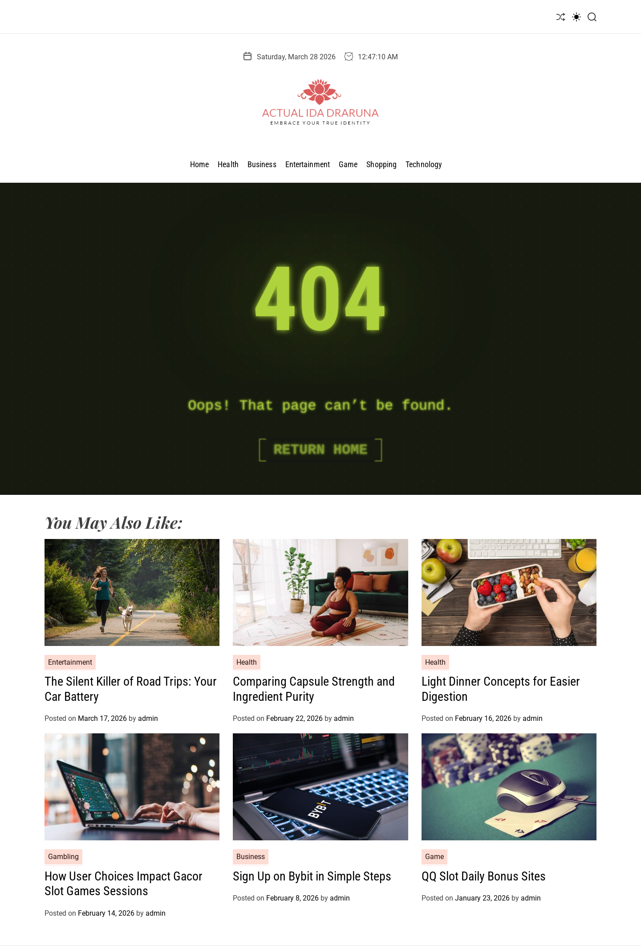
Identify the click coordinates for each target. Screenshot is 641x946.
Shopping (381, 164)
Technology (424, 164)
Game (348, 164)
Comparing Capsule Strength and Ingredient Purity (314, 689)
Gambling (63, 856)
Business (261, 164)
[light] (576, 16)
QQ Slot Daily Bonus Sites (484, 876)
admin (148, 718)
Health (228, 164)
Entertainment (307, 164)
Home (199, 164)
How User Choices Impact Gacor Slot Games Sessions (124, 884)
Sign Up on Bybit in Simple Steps (312, 876)
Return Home (320, 450)
